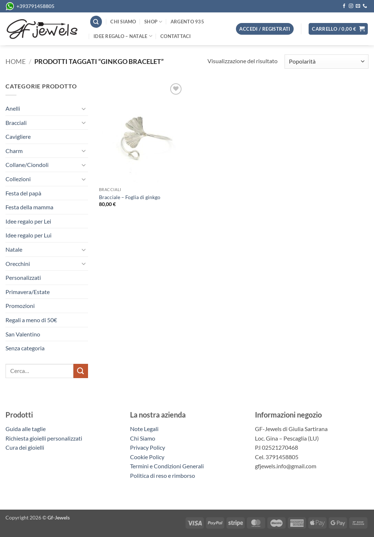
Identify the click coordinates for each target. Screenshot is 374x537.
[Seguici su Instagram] (351, 6)
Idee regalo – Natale (123, 36)
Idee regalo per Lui (28, 235)
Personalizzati (23, 277)
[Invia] (80, 371)
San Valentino (22, 334)
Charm (14, 150)
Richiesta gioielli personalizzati (43, 438)
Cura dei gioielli (24, 447)
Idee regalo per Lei (28, 221)
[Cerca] (96, 22)
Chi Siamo (142, 438)
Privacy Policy (147, 447)
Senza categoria (25, 347)
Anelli (12, 108)
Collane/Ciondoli (27, 164)
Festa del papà (23, 193)
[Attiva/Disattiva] (83, 108)
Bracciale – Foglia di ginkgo (129, 197)
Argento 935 (187, 21)
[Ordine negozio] (327, 61)
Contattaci (175, 36)
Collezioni (18, 178)
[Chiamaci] (365, 6)
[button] (338, 29)
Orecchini (17, 263)
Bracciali (16, 122)
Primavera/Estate (27, 291)
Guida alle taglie (26, 428)
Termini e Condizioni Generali (167, 465)
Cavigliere (18, 136)
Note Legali (144, 428)
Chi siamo (123, 21)
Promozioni (20, 305)
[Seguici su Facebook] (344, 6)
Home (15, 61)
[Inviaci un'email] (358, 6)
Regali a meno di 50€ (31, 319)
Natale (13, 249)
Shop (153, 21)
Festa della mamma (29, 206)
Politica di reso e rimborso (162, 475)
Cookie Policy (147, 456)
